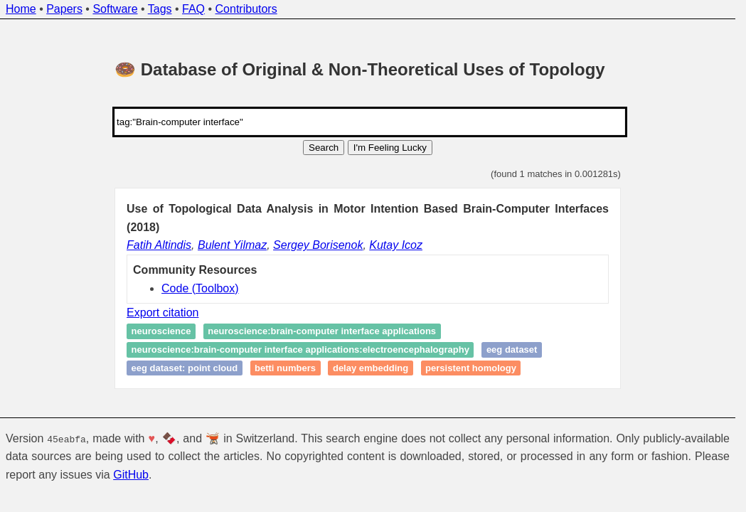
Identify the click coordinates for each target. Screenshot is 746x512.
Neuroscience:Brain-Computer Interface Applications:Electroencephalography (300, 349)
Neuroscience (161, 331)
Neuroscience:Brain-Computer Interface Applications (322, 331)
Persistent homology (470, 368)
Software (114, 9)
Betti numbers (285, 368)
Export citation (162, 312)
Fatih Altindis (159, 245)
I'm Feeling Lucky (390, 147)
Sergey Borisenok (318, 245)
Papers (64, 9)
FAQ (193, 9)
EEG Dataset (512, 349)
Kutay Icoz (395, 245)
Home (21, 9)
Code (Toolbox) (200, 288)
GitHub (131, 475)
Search (324, 147)
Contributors (246, 9)
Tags (160, 9)
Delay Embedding (370, 368)
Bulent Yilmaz (232, 245)
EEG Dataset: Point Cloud (185, 368)
